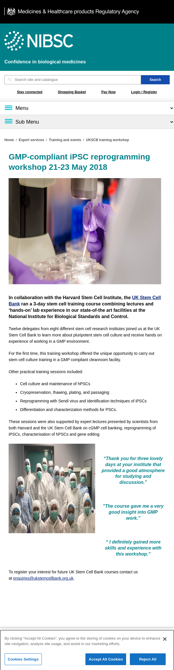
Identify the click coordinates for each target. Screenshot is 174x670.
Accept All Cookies (106, 661)
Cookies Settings (23, 661)
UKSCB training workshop (107, 140)
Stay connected (29, 92)
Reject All (147, 661)
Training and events (65, 140)
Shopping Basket (72, 92)
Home (9, 140)
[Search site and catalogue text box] (72, 79)
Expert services (31, 140)
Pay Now (108, 92)
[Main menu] (87, 108)
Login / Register (144, 92)
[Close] (165, 640)
